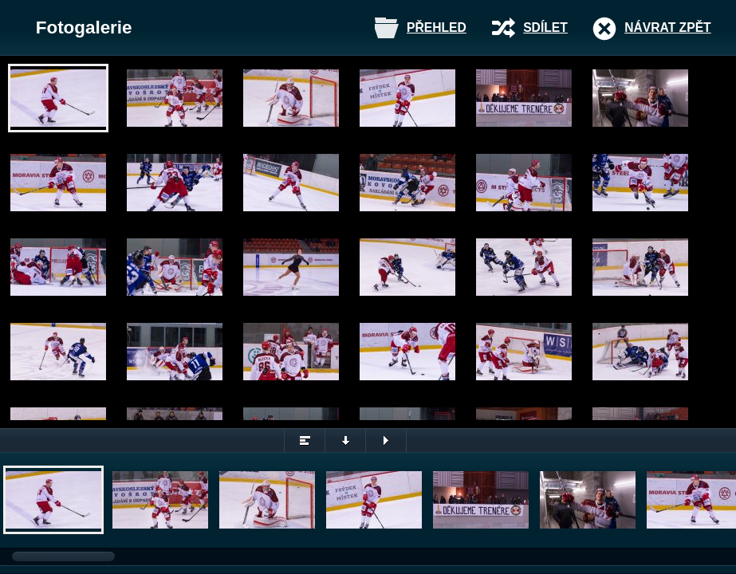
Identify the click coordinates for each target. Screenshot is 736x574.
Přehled (436, 27)
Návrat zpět (667, 27)
